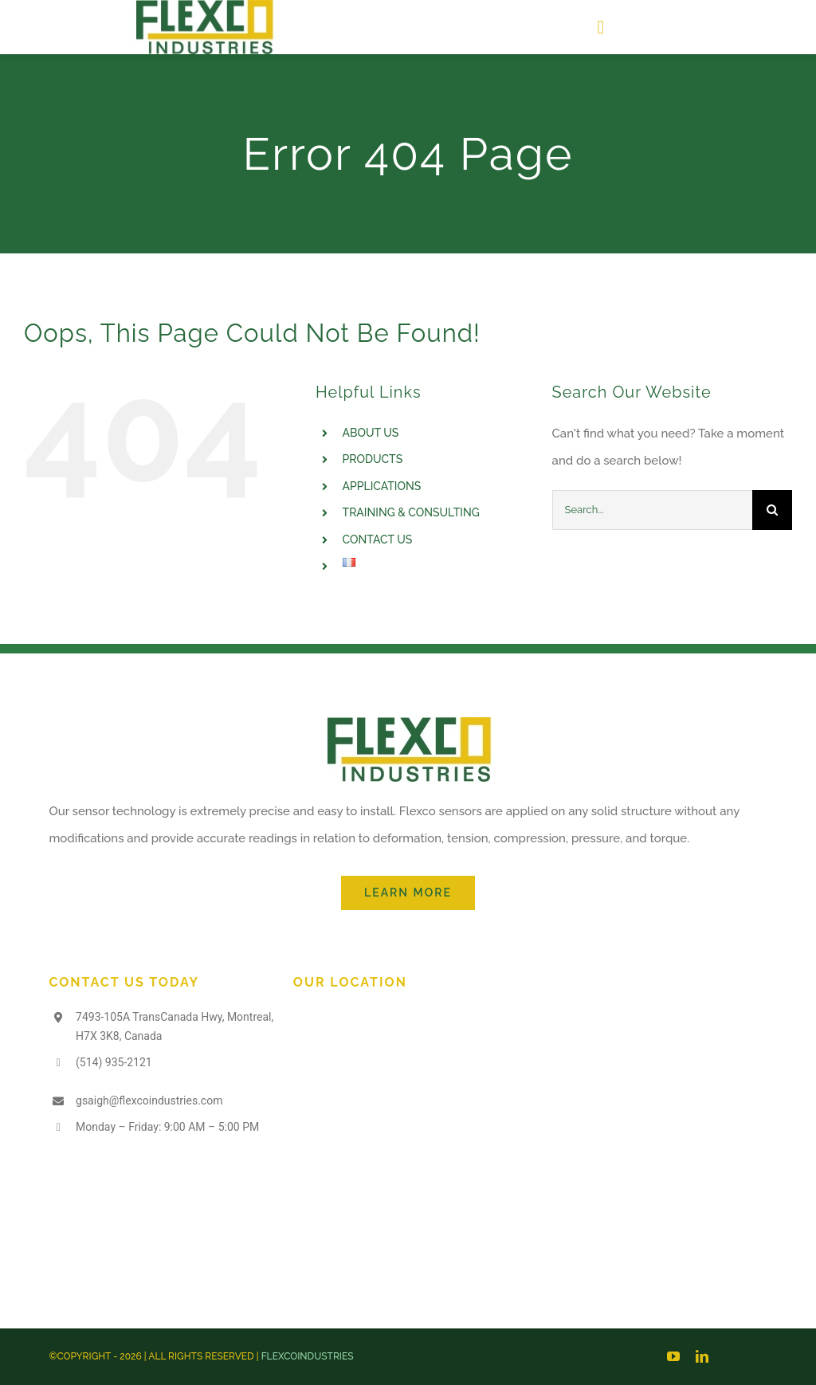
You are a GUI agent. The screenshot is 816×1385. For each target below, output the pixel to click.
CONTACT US (378, 539)
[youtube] (673, 1356)
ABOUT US (371, 432)
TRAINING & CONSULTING (411, 512)
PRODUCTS (373, 459)
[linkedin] (702, 1356)
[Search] (772, 510)
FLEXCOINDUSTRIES (307, 1356)
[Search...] (652, 510)
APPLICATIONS (382, 486)
